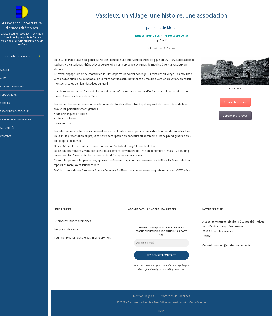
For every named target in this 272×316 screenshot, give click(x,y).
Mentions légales (143, 296)
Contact (9, 136)
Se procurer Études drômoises (72, 221)
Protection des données (175, 296)
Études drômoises (16, 86)
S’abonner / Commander (19, 119)
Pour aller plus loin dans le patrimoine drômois (82, 237)
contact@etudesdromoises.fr (232, 245)
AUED (7, 78)
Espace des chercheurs (18, 111)
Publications (12, 94)
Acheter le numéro (235, 102)
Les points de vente (66, 229)
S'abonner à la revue (235, 115)
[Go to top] (161, 311)
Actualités (11, 127)
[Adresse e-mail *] (161, 243)
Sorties (9, 103)
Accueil (8, 70)
